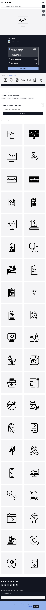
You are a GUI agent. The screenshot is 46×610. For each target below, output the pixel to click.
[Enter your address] (23, 593)
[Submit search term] (43, 6)
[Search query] (23, 109)
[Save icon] (43, 11)
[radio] (23, 52)
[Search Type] (3, 6)
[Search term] (23, 6)
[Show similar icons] (43, 15)
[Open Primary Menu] (2, 2)
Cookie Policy (21, 604)
